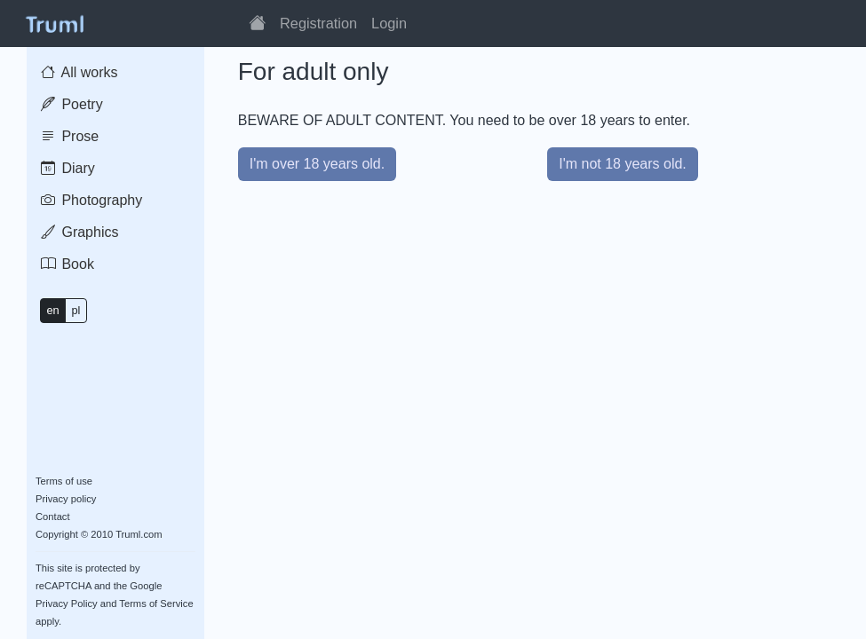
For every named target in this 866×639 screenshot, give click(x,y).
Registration (318, 23)
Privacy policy (66, 498)
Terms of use (64, 481)
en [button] (52, 310)
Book (67, 264)
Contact (53, 516)
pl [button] (75, 310)
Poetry (72, 104)
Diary (68, 168)
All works (79, 72)
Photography (91, 200)
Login (389, 23)
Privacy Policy (67, 603)
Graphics (79, 232)
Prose (70, 136)
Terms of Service (156, 603)
